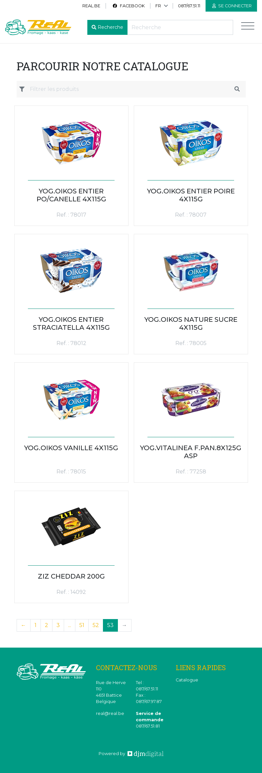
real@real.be (110, 713)
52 (96, 625)
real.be (91, 5)
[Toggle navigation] (247, 27)
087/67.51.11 (189, 5)
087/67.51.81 (148, 726)
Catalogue (187, 679)
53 (110, 625)
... (69, 625)
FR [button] (158, 5)
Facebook (128, 5)
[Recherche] (180, 27)
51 (81, 625)
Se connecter (232, 5)
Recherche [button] (110, 27)
